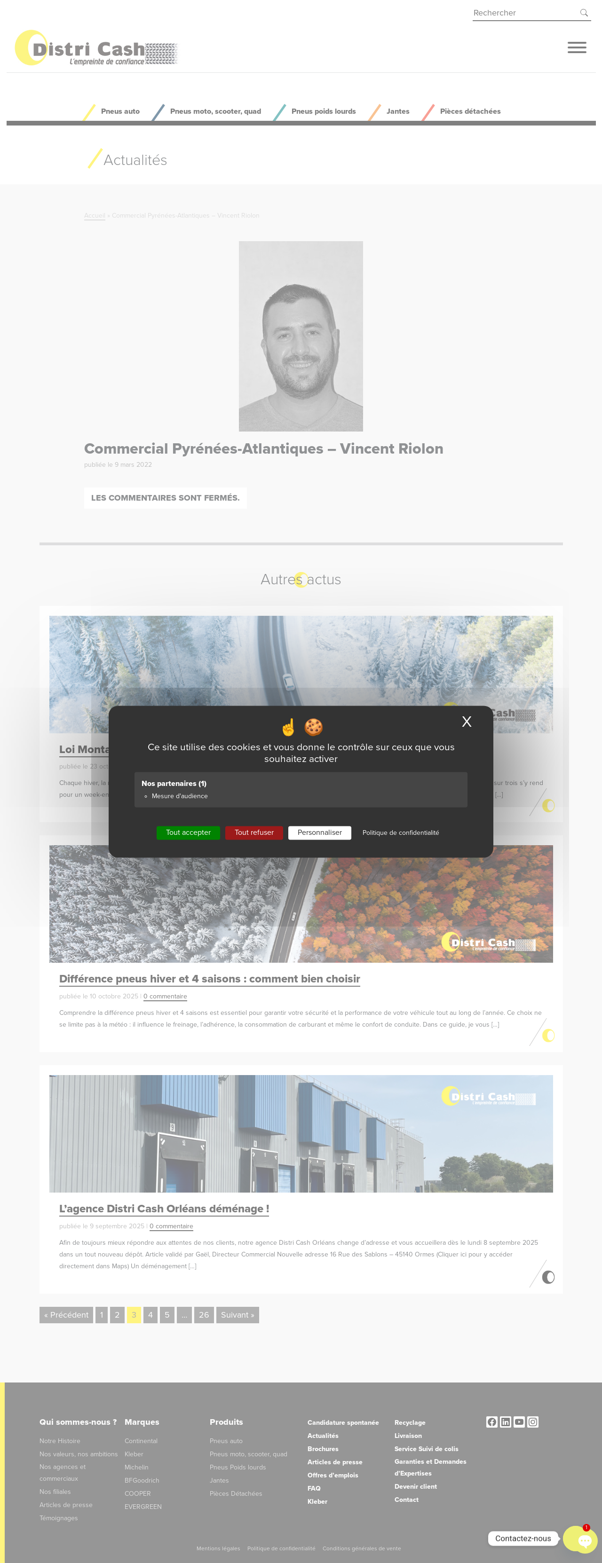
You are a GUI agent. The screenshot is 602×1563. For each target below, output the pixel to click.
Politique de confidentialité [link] (401, 833)
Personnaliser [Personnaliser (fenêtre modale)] (320, 832)
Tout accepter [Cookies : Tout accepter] (188, 832)
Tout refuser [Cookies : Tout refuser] (254, 832)
